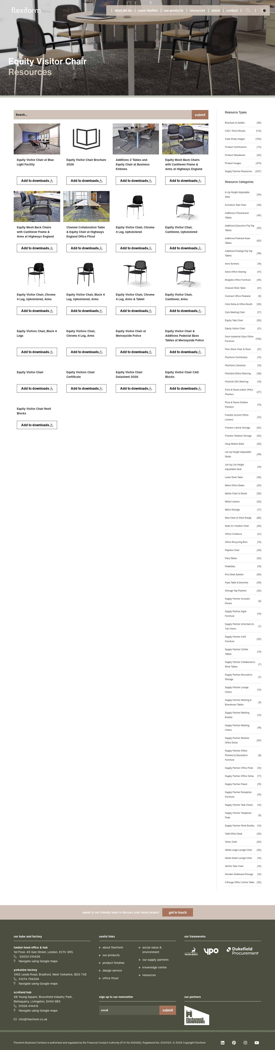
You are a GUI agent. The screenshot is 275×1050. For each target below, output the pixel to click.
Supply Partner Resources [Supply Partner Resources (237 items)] (243, 171)
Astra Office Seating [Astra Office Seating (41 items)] (243, 271)
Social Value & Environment (152, 949)
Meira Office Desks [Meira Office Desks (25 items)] (243, 485)
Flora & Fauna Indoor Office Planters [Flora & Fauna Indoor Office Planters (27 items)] (243, 392)
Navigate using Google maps (38, 961)
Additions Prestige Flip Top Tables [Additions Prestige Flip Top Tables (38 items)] (243, 253)
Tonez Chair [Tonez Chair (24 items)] (243, 842)
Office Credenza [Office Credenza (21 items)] (243, 534)
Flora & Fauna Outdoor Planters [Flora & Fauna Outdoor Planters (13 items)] (243, 405)
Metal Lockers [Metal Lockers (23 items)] (243, 501)
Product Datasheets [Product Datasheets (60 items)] (243, 155)
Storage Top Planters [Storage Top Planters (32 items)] (243, 590)
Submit (200, 114)
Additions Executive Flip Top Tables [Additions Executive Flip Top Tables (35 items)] (243, 228)
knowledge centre (154, 967)
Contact (232, 10)
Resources (197, 10)
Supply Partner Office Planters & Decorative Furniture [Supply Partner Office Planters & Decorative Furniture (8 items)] (243, 755)
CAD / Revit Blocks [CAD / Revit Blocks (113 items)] (243, 130)
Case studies (148, 10)
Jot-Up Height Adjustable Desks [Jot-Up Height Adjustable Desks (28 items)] (243, 454)
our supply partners (155, 959)
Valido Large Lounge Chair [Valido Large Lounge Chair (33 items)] (243, 850)
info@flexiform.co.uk (33, 1019)
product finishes (113, 963)
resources (149, 975)
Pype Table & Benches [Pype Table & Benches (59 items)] (243, 582)
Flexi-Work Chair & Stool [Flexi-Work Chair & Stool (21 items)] (243, 349)
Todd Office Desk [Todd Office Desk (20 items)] (243, 833)
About (215, 10)
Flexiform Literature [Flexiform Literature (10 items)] (243, 365)
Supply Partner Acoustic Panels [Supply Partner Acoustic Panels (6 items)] (243, 601)
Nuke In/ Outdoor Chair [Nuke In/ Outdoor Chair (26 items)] (243, 526)
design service (112, 970)
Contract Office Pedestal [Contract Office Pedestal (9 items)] (243, 296)
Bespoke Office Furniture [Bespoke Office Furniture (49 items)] (243, 280)
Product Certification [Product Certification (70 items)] (243, 147)
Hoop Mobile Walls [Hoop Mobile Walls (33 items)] (243, 444)
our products (111, 955)
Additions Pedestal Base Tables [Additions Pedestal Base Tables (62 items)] (243, 241)
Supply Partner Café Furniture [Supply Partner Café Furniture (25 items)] (243, 639)
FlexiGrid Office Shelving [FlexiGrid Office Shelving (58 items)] (243, 373)
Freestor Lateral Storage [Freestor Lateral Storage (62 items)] (243, 427)
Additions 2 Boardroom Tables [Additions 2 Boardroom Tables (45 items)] (243, 215)
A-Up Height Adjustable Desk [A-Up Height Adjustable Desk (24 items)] (243, 194)
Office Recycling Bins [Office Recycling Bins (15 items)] (243, 542)
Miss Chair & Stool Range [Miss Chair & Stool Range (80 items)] (243, 517)
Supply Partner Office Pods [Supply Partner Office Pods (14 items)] (243, 768)
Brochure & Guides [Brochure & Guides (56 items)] (243, 122)
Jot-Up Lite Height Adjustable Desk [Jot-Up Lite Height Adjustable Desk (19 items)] (243, 467)
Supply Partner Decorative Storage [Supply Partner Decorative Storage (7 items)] (243, 677)
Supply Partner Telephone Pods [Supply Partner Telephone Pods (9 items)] (243, 815)
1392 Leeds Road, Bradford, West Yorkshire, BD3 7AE (50, 974)
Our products (173, 10)
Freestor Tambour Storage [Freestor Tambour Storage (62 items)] (243, 435)
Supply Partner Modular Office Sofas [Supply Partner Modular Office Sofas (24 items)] (243, 740)
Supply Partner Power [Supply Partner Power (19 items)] (243, 784)
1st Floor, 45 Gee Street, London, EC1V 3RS (43, 952)
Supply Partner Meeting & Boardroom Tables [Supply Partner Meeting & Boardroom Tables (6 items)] (243, 702)
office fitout (111, 978)
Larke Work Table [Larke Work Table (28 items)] (243, 477)
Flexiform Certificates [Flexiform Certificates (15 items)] (243, 357)
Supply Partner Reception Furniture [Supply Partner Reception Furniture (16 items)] (243, 794)
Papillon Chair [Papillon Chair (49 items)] (243, 550)
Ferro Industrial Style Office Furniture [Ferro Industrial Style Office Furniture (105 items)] (243, 339)
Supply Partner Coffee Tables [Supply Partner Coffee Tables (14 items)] (243, 652)
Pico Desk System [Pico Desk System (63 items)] (243, 574)
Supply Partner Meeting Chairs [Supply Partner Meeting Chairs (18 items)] (243, 728)
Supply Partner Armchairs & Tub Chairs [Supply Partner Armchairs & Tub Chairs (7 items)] (243, 626)
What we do (123, 10)
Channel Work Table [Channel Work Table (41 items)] (243, 288)
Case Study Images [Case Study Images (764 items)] (243, 139)
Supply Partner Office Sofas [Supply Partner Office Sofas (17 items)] (243, 776)
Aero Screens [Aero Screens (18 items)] (243, 263)
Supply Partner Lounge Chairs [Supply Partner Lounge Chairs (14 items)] (243, 690)
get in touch (178, 912)
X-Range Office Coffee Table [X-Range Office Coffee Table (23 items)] (243, 882)
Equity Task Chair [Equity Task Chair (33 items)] (243, 320)
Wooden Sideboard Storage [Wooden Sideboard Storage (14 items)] (243, 874)
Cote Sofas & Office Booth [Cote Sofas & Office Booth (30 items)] (243, 304)
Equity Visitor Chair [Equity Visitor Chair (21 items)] (243, 328)
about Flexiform (113, 947)
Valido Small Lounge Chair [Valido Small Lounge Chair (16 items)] (243, 858)
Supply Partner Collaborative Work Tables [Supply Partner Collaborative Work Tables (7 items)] (243, 664)
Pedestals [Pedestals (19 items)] (243, 566)
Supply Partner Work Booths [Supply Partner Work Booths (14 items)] (243, 825)
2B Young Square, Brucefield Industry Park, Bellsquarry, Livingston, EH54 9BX (43, 999)
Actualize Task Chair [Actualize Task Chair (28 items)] (243, 205)
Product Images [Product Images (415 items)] (243, 163)
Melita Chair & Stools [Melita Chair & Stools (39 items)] (243, 493)
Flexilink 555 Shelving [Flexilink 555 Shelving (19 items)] (243, 381)
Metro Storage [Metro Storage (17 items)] (243, 509)
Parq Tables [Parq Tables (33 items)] (243, 558)
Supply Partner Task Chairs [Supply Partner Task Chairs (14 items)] (243, 805)
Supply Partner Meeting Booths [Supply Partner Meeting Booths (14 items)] (243, 715)
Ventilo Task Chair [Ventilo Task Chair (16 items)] (243, 866)
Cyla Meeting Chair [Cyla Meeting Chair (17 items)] (243, 312)
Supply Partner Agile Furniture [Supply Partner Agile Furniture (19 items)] (243, 614)
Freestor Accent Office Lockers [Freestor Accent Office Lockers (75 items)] (243, 417)
